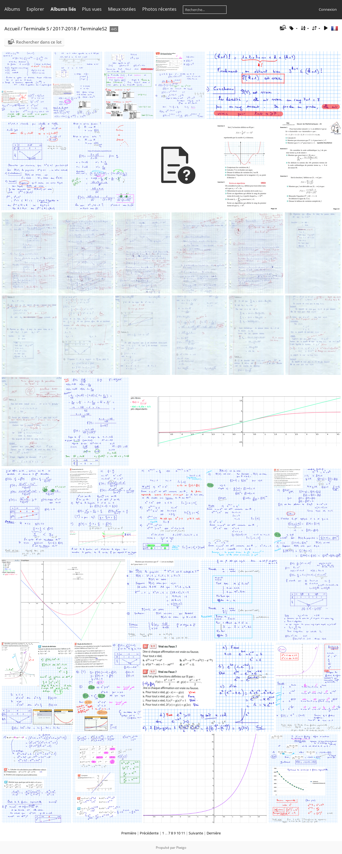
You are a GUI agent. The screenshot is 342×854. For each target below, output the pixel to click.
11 (183, 833)
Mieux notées (122, 9)
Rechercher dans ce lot (39, 42)
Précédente (149, 833)
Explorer (35, 9)
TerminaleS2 (93, 28)
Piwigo (181, 847)
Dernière (214, 833)
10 (178, 833)
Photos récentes (159, 9)
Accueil (12, 28)
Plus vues (92, 9)
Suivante (196, 833)
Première (128, 833)
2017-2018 (64, 28)
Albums (12, 9)
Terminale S (36, 28)
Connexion (328, 9)
